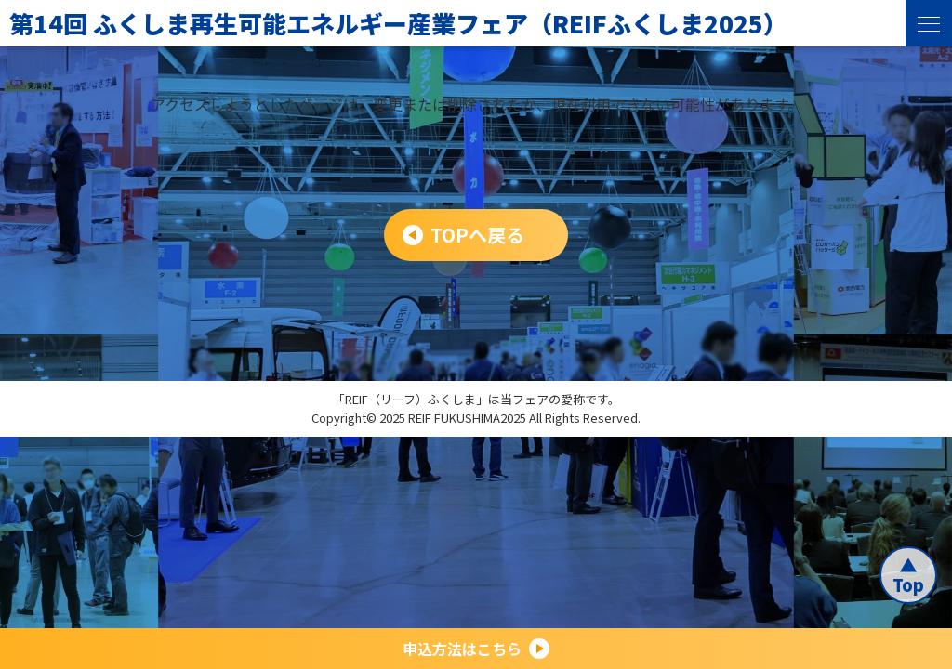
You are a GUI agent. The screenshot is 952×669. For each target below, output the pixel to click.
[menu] (929, 23)
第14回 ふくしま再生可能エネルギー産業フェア (398, 22)
